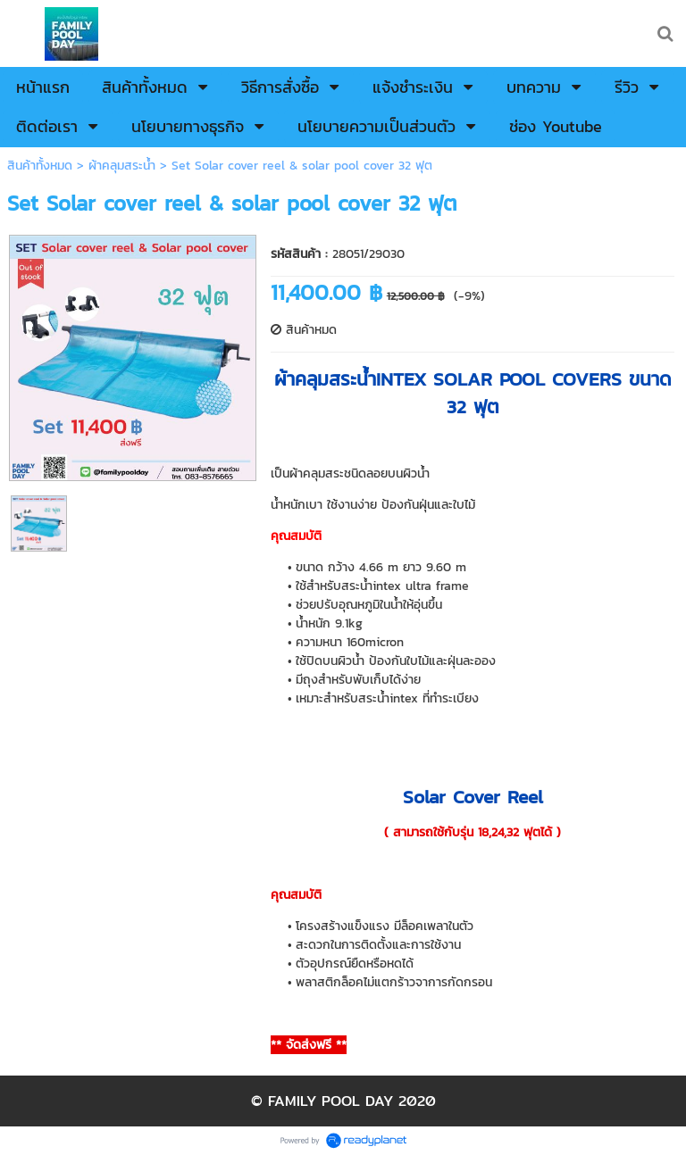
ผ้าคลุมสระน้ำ (121, 165)
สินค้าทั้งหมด (39, 165)
